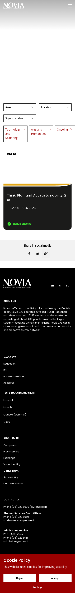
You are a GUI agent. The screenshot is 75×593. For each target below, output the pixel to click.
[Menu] (70, 6)
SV (67, 285)
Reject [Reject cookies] (20, 578)
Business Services (13, 376)
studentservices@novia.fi (18, 520)
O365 (6, 422)
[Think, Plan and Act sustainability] (37, 187)
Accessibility (10, 477)
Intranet (8, 400)
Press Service (11, 451)
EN (52, 285)
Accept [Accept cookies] (55, 578)
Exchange (9, 458)
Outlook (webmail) (14, 414)
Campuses (10, 445)
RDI (5, 370)
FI (60, 285)
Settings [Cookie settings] (37, 587)
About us (8, 383)
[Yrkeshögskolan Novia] (13, 6)
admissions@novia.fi (15, 541)
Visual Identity (11, 464)
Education (9, 363)
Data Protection (13, 483)
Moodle (7, 407)
